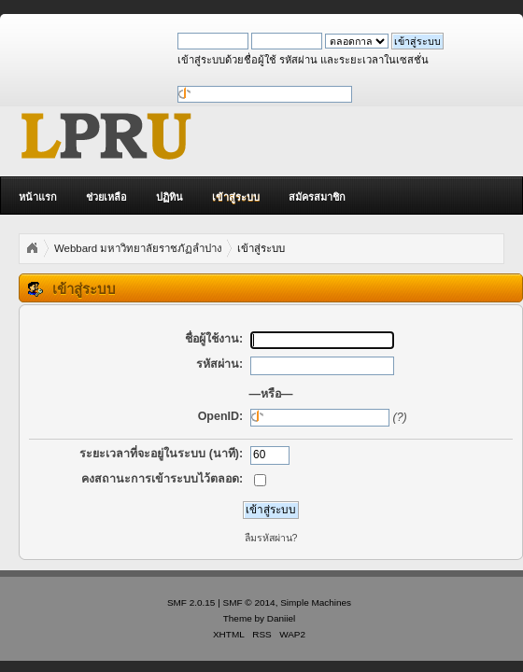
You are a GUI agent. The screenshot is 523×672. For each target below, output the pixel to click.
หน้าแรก (38, 197)
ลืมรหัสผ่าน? (271, 537)
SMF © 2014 (249, 602)
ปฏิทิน (169, 197)
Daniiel (281, 618)
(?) (400, 417)
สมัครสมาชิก (317, 197)
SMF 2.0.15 (191, 602)
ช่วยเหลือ (106, 197)
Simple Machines (315, 602)
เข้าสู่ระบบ (236, 197)
